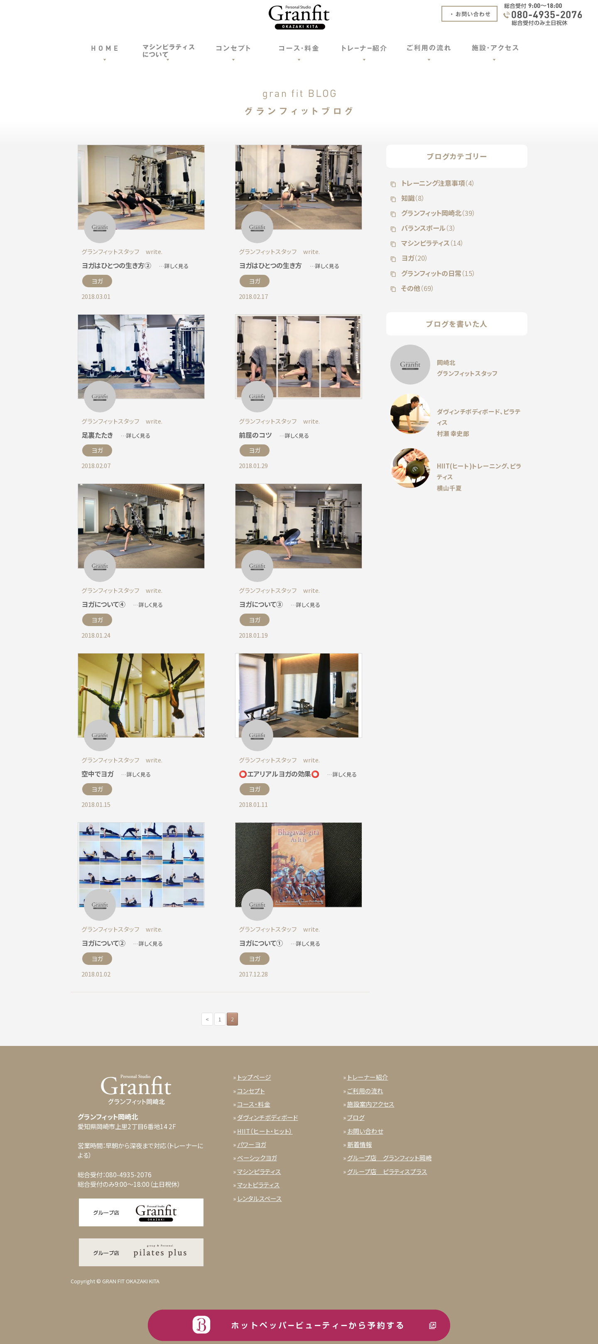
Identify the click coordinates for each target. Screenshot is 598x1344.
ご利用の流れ (365, 1090)
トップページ (254, 1077)
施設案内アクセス (371, 1104)
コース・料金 (253, 1104)
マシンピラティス (431, 243)
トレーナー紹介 (367, 1077)
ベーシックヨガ (257, 1157)
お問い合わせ (365, 1131)
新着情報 (359, 1144)
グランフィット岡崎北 (437, 213)
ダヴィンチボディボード (267, 1117)
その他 (416, 288)
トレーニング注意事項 (437, 183)
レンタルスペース (259, 1198)
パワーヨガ (251, 1144)
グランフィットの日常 (437, 273)
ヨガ (97, 280)
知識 (412, 198)
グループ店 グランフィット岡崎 (389, 1157)
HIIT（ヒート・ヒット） (265, 1131)
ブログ (356, 1117)
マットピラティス (258, 1184)
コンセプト (251, 1090)
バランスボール (427, 228)
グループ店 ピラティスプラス (387, 1171)
